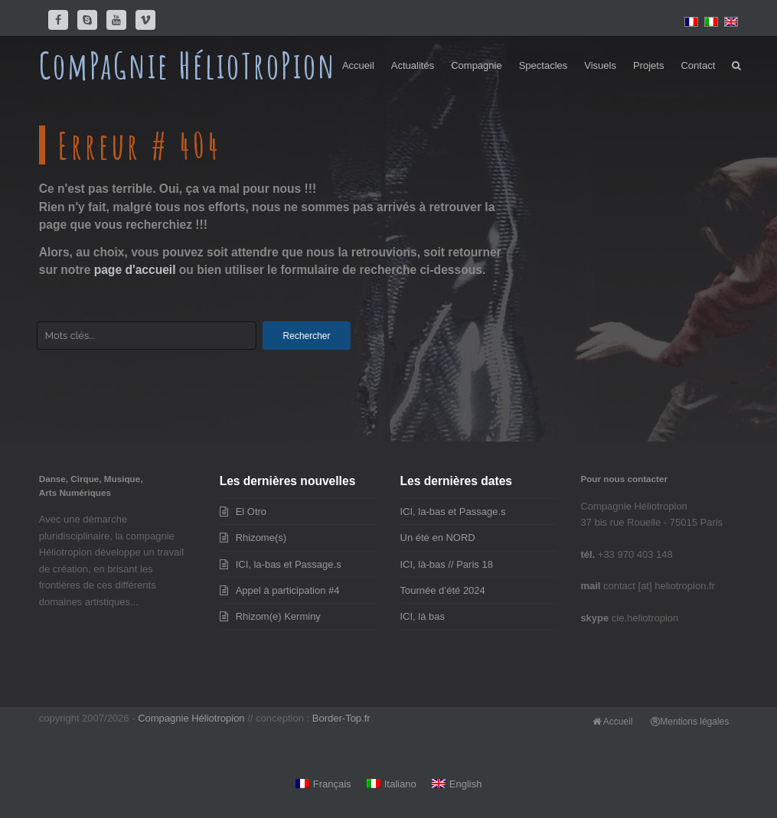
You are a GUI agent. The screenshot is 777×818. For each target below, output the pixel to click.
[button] (736, 66)
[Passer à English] (457, 784)
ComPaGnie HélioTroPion (188, 65)
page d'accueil (135, 269)
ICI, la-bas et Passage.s (288, 564)
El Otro (251, 511)
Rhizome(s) (261, 537)
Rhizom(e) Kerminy (278, 616)
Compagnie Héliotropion (191, 718)
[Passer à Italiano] (391, 784)
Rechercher (314, 336)
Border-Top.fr (341, 718)
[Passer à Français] (323, 784)
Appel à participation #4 (288, 590)
